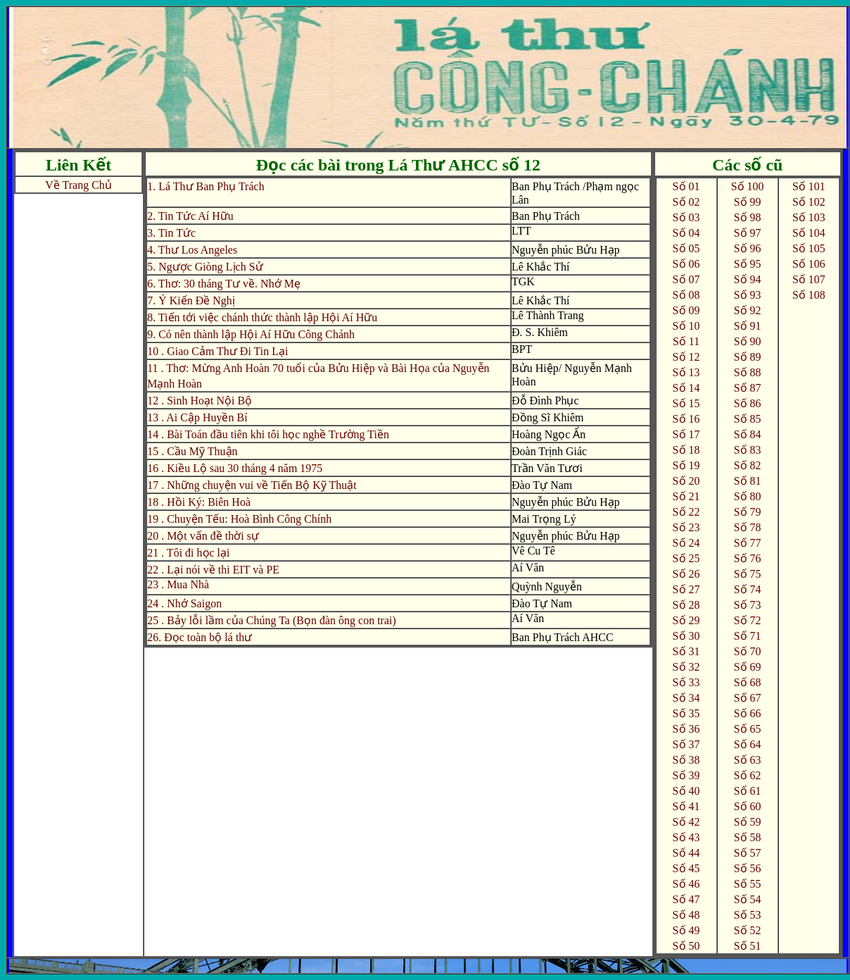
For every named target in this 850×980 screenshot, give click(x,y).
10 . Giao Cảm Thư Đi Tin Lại (217, 351)
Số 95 (747, 264)
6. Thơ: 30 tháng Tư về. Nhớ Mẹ (223, 284)
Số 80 (747, 496)
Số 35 (686, 713)
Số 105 (808, 248)
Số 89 (747, 357)
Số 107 (808, 279)
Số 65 (747, 729)
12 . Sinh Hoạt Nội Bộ (199, 401)
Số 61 (747, 791)
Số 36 (686, 729)
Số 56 (747, 868)
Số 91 (747, 326)
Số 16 (686, 419)
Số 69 (747, 667)
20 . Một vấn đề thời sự (203, 536)
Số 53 (747, 915)
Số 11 (686, 341)
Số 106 (808, 264)
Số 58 (747, 837)
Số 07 (686, 279)
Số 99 (747, 202)
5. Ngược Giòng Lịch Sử (204, 267)
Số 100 (747, 186)
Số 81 (747, 481)
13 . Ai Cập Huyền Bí (197, 417)
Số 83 (747, 450)
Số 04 (686, 233)
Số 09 (686, 310)
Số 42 (686, 822)
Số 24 (686, 543)
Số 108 (808, 295)
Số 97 (747, 233)
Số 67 (747, 698)
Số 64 (747, 744)
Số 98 (747, 217)
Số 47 (686, 899)
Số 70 (747, 651)
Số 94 (747, 279)
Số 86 (747, 403)
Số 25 (686, 558)
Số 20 (686, 481)
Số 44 (686, 853)
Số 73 (747, 605)
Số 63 (747, 760)
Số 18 (686, 450)
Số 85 (747, 419)
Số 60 (747, 806)
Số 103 (808, 217)
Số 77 (747, 543)
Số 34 (686, 698)
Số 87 (747, 388)
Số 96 (747, 248)
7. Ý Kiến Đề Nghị (191, 300)
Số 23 (686, 527)
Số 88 (747, 372)
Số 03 (686, 217)
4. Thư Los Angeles (192, 250)
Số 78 (747, 527)
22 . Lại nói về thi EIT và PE (213, 570)
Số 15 (686, 403)
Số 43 (686, 837)
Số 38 (686, 760)
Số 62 (747, 775)
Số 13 (686, 372)
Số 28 (686, 605)
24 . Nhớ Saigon (184, 603)
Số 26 (686, 574)
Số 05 (686, 248)
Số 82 (747, 465)
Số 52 (747, 930)
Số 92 (747, 310)
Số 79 (747, 512)
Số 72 (747, 620)
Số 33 (686, 682)
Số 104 (808, 233)
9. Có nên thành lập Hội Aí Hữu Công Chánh (251, 334)
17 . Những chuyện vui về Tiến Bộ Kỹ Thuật (252, 485)
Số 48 (686, 915)
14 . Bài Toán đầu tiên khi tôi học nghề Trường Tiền (268, 434)
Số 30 (686, 636)
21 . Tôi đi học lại (188, 553)
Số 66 (747, 713)
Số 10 (686, 326)
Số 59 (747, 822)
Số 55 (747, 884)
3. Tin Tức (171, 233)
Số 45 (686, 868)
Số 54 (747, 899)
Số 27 (686, 589)
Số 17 (686, 434)
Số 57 (747, 853)
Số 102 (808, 202)
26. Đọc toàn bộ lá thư (199, 637)
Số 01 (686, 186)
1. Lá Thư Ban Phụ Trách (205, 186)
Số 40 (686, 791)
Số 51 (747, 946)
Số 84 (747, 434)
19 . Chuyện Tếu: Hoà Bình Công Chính (239, 519)
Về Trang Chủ (78, 185)
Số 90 (747, 341)
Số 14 (686, 388)
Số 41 (686, 806)
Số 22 (686, 512)
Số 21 (686, 496)
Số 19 (686, 465)
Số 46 (686, 884)
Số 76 (747, 558)
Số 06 (686, 264)
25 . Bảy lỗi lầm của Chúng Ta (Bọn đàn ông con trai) (271, 620)
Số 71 (747, 636)
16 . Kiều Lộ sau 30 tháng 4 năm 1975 (234, 468)
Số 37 (686, 744)
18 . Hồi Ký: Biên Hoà (198, 502)
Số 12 (686, 357)
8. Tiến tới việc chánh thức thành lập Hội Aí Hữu (262, 317)
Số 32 (686, 667)
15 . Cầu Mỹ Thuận (192, 451)
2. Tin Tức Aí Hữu (190, 216)
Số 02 (686, 202)
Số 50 (686, 946)
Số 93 (747, 295)
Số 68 (747, 682)
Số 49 (686, 930)
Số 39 (686, 775)
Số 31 (686, 651)
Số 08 (686, 295)
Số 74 (747, 589)
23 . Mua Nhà (178, 584)
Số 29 (686, 620)
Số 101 (808, 186)
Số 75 (747, 574)
